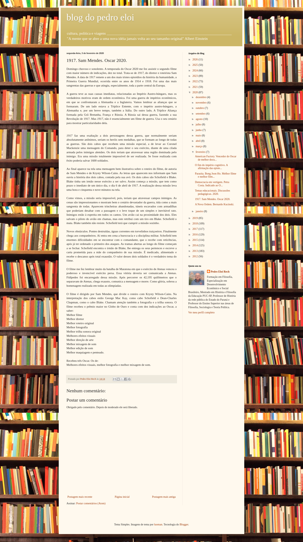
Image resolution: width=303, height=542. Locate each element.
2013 (195, 251)
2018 (195, 223)
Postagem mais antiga (164, 496)
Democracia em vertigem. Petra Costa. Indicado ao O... (212, 184)
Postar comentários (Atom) (91, 503)
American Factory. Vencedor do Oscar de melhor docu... (215, 158)
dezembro (201, 97)
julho (199, 124)
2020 (195, 92)
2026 (195, 59)
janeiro (200, 211)
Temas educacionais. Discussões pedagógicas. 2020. (212, 192)
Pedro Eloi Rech (220, 271)
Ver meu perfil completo (201, 312)
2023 (195, 75)
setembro (201, 113)
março (199, 146)
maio (199, 135)
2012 (195, 256)
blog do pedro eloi (100, 17)
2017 (195, 228)
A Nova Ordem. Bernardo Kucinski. (214, 204)
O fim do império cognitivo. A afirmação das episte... (211, 167)
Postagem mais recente (79, 496)
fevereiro (201, 151)
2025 (195, 64)
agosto (199, 119)
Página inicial (122, 496)
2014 (195, 245)
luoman (158, 524)
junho (199, 130)
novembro (201, 102)
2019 (195, 218)
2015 (195, 240)
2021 (195, 86)
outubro (200, 108)
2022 (195, 81)
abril (198, 140)
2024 (195, 70)
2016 (195, 234)
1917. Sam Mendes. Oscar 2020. (212, 199)
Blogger (184, 524)
